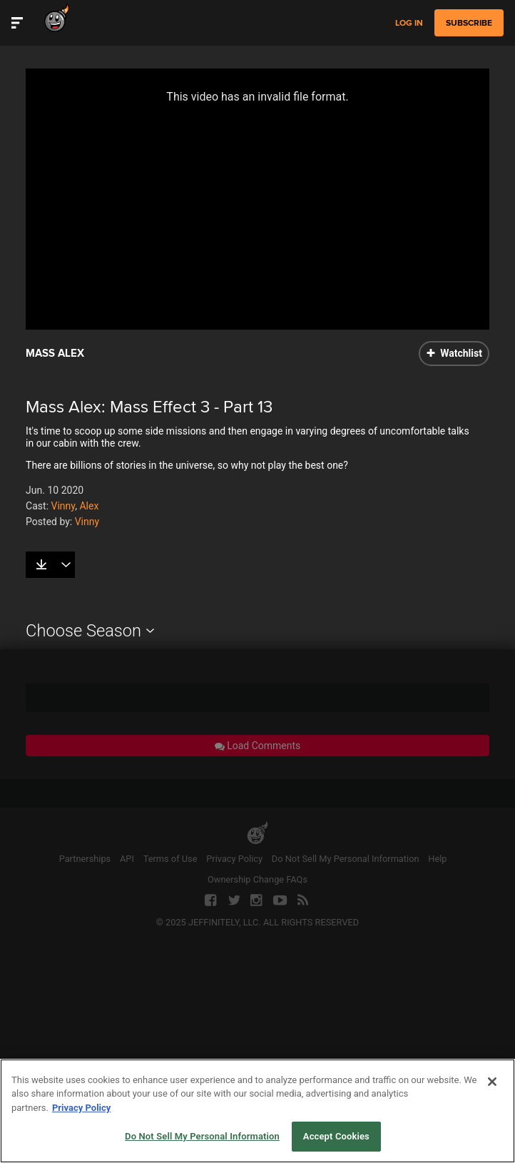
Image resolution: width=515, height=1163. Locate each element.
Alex (88, 506)
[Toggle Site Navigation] (17, 23)
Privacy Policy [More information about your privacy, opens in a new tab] (81, 1107)
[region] (257, 1111)
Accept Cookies (336, 1136)
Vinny (63, 506)
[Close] (492, 1081)
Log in (409, 23)
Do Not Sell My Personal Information (202, 1136)
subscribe (469, 22)
